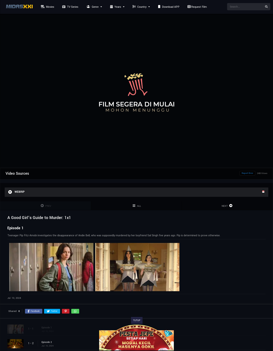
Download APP (168, 7)
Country (139, 7)
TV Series (69, 7)
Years (115, 7)
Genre (92, 7)
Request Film (197, 7)
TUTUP (136, 320)
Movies (47, 7)
